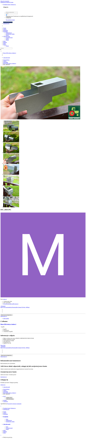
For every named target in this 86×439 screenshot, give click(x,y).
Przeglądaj (5, 31)
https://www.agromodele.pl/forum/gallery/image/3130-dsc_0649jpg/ (15, 307)
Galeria (4, 29)
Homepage (5, 30)
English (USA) (9, 397)
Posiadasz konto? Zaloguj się (9, 4)
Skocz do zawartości (5, 1)
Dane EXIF (3, 345)
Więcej (7, 35)
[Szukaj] (6, 48)
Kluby (4, 43)
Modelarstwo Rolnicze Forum (7, 2)
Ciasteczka (5, 401)
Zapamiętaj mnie (9, 16)
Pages (4, 41)
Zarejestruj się (6, 23)
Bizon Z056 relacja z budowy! (8, 324)
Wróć (7, 419)
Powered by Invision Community (14, 403)
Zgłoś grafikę (6, 318)
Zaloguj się (8, 17)
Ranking (5, 42)
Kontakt (5, 400)
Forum (4, 28)
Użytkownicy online (10, 34)
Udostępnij (3, 306)
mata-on (5, 299)
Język (4, 396)
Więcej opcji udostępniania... (6, 314)
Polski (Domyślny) (9, 399)
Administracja (9, 32)
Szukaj (7, 38)
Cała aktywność (6, 36)
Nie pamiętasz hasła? (10, 19)
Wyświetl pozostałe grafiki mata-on (10, 303)
